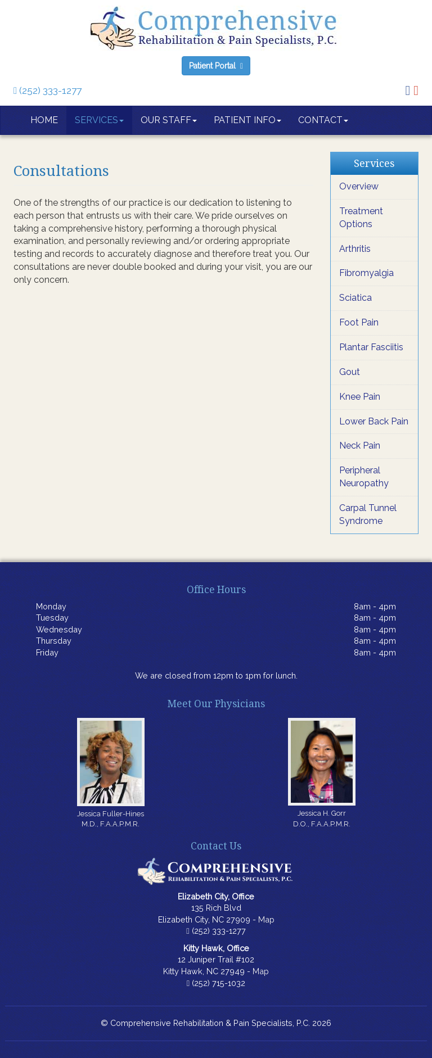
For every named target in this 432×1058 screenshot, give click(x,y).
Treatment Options (361, 217)
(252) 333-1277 (48, 90)
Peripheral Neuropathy (364, 477)
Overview (359, 186)
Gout (349, 372)
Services (99, 120)
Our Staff (169, 120)
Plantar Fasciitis (371, 347)
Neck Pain (359, 445)
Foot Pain (359, 322)
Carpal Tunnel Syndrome (368, 514)
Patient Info (247, 120)
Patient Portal (216, 65)
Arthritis (355, 248)
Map (266, 919)
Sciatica (355, 297)
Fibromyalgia (366, 273)
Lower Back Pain (373, 421)
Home (44, 120)
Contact (323, 120)
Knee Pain (359, 396)
